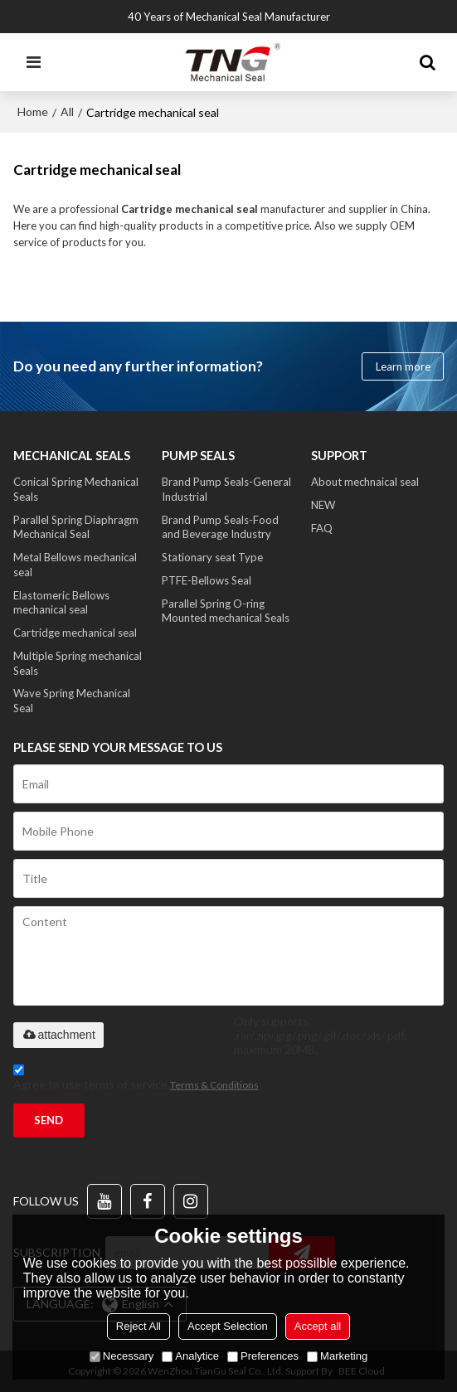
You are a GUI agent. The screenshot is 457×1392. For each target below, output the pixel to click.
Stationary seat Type (212, 557)
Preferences (263, 1356)
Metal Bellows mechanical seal (75, 564)
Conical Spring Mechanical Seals (76, 489)
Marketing (337, 1356)
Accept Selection (227, 1326)
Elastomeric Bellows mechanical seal (61, 603)
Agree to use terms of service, (136, 1080)
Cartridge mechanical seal (75, 632)
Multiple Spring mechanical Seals (77, 663)
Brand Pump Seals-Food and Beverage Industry (220, 527)
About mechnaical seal (365, 481)
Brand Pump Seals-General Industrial (226, 489)
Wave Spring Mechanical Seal (71, 700)
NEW (323, 505)
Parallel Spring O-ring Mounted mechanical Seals (225, 611)
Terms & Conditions (214, 1085)
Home (32, 111)
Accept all (317, 1326)
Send (48, 1120)
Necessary (121, 1356)
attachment (58, 1034)
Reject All (138, 1326)
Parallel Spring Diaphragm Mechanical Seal (76, 527)
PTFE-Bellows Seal (206, 580)
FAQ (322, 528)
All (67, 111)
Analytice (190, 1356)
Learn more (403, 366)
